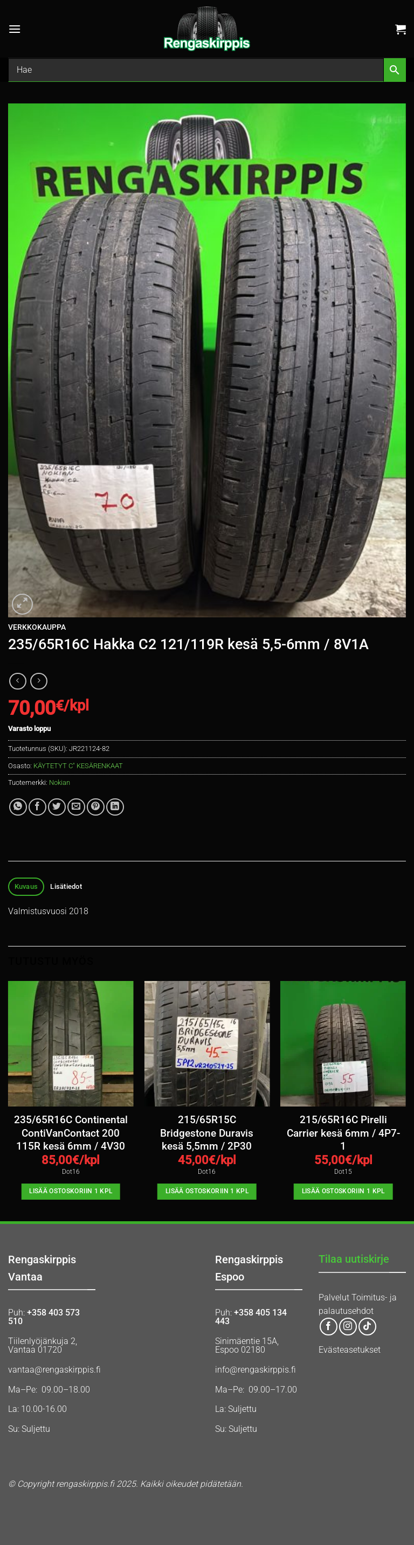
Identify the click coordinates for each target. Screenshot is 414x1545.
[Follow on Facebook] (328, 1326)
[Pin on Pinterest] (96, 807)
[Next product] (17, 681)
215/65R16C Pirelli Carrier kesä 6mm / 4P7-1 (343, 1133)
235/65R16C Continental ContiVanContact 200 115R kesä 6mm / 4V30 (71, 1133)
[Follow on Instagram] (348, 1326)
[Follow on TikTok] (367, 1326)
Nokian (59, 782)
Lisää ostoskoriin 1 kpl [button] (70, 1191)
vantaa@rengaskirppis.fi (54, 1370)
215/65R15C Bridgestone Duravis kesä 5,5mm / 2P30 (206, 1133)
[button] (14, 29)
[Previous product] (38, 681)
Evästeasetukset (350, 1350)
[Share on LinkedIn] (115, 807)
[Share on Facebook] (37, 807)
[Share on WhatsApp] (18, 807)
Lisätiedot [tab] (66, 886)
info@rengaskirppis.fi (255, 1370)
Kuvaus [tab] (26, 886)
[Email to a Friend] (76, 807)
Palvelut (334, 1297)
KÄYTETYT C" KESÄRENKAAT (78, 766)
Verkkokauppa (37, 627)
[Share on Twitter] (57, 807)
